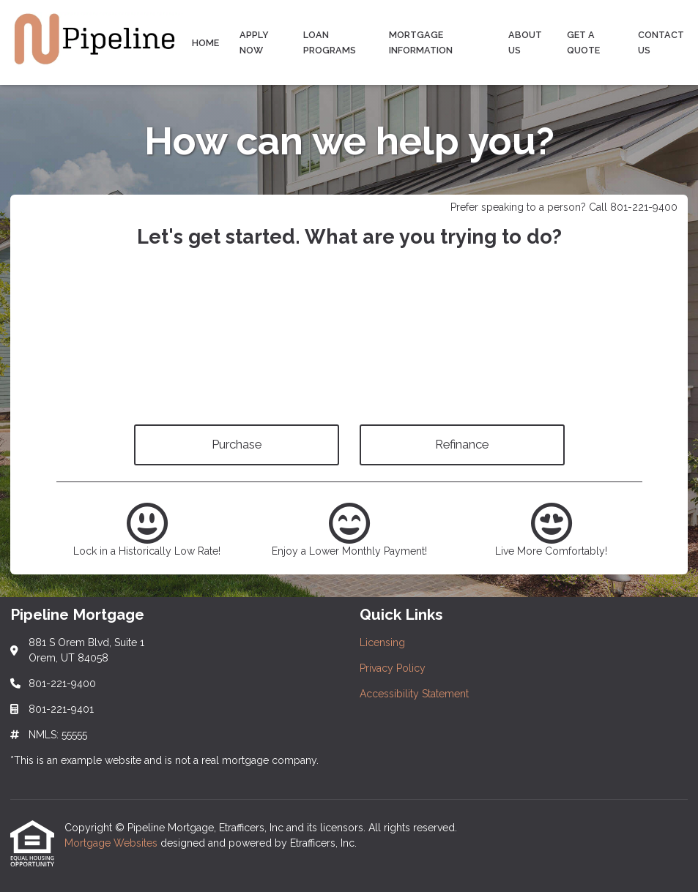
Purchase (236, 444)
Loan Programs (329, 42)
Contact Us (661, 42)
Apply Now (254, 42)
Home (205, 42)
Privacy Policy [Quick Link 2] (393, 668)
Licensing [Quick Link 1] (382, 642)
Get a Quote (583, 42)
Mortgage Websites (112, 843)
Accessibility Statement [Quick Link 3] (414, 694)
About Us (525, 42)
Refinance (462, 444)
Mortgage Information (421, 42)
